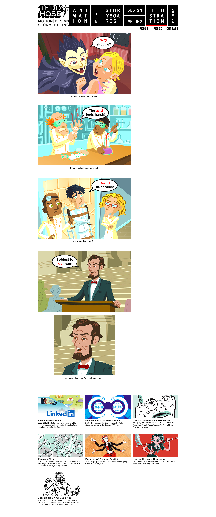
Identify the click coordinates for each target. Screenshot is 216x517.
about (144, 28)
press (158, 28)
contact (172, 28)
